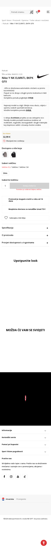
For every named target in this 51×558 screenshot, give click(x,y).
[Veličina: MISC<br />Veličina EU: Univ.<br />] (5, 173)
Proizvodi (16, 20)
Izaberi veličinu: (9, 163)
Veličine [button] (15, 167)
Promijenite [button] (21, 499)
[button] (22, 12)
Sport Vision (6, 20)
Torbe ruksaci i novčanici (39, 20)
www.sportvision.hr (15, 519)
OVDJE (30, 98)
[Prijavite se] (37, 12)
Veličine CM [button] (24, 167)
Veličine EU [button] (6, 167)
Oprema (25, 20)
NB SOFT (30, 519)
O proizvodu (25, 235)
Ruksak (5, 23)
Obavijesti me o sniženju (15, 141)
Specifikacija (25, 227)
